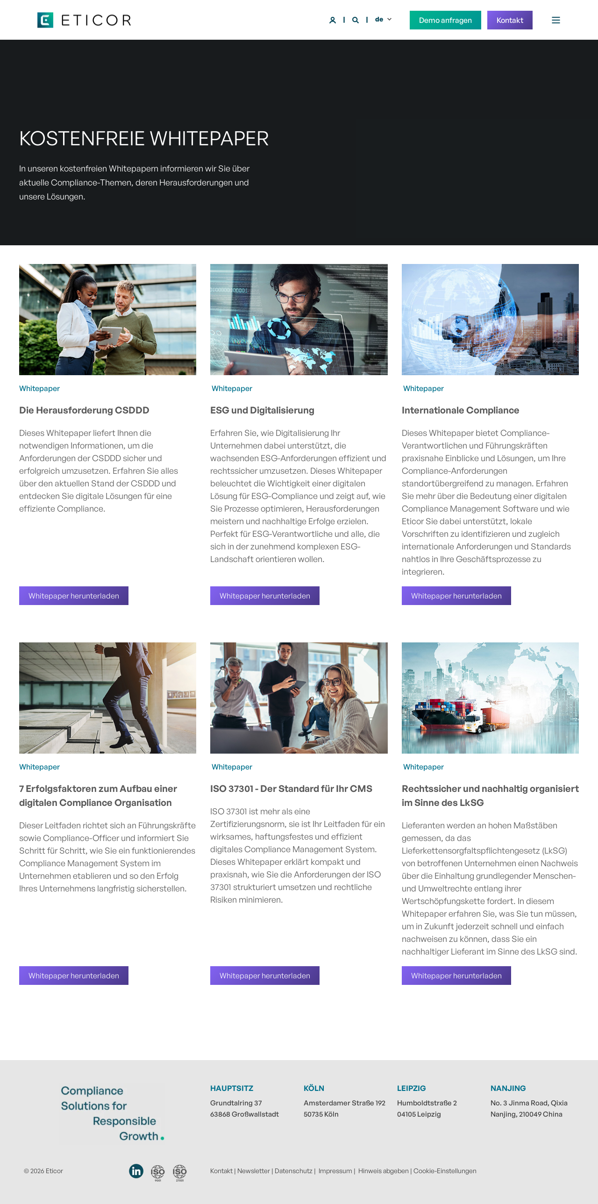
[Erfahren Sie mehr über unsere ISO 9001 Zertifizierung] (158, 1173)
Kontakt (221, 1171)
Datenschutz (294, 1171)
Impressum (335, 1171)
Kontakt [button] (510, 20)
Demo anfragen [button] (445, 20)
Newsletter (253, 1171)
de (379, 19)
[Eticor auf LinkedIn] (137, 1171)
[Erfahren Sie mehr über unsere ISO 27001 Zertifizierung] (180, 1173)
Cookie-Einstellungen (445, 1171)
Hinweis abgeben (383, 1171)
